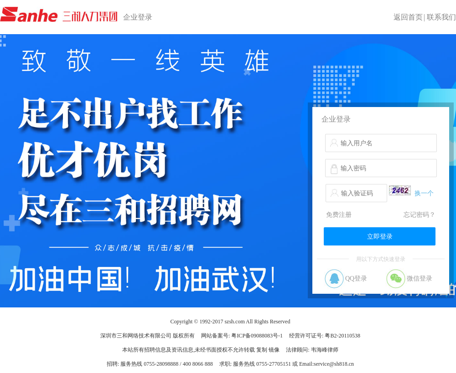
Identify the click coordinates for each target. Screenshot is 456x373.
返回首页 (408, 17)
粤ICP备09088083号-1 (257, 335)
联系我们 (441, 17)
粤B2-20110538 (342, 335)
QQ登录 (356, 278)
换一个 (424, 193)
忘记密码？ (419, 214)
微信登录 (419, 278)
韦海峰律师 (324, 350)
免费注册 (339, 214)
